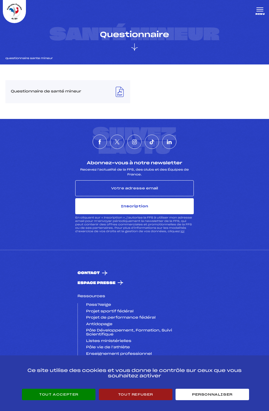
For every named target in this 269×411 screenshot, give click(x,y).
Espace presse (96, 283)
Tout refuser (135, 394)
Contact (89, 273)
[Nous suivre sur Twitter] (117, 142)
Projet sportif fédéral (109, 311)
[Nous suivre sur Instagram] (134, 142)
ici (182, 231)
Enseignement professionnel (119, 354)
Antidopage (99, 324)
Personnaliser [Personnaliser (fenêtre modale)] (212, 394)
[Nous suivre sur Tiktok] (152, 142)
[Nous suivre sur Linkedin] (169, 142)
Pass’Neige (98, 305)
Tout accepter (58, 394)
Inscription (134, 206)
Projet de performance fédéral (121, 317)
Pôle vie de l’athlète (108, 347)
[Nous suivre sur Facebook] (100, 142)
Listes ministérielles (108, 341)
